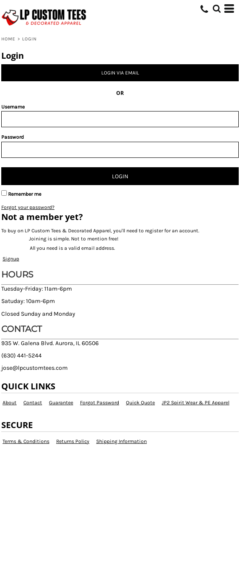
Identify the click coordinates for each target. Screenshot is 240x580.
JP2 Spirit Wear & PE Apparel (195, 403)
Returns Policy (72, 441)
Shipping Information (121, 441)
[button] (216, 8)
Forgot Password (99, 403)
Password (12, 137)
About (10, 403)
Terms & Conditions (26, 441)
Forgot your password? (27, 207)
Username (13, 107)
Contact (32, 403)
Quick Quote (140, 403)
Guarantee (61, 403)
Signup (11, 259)
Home (8, 39)
